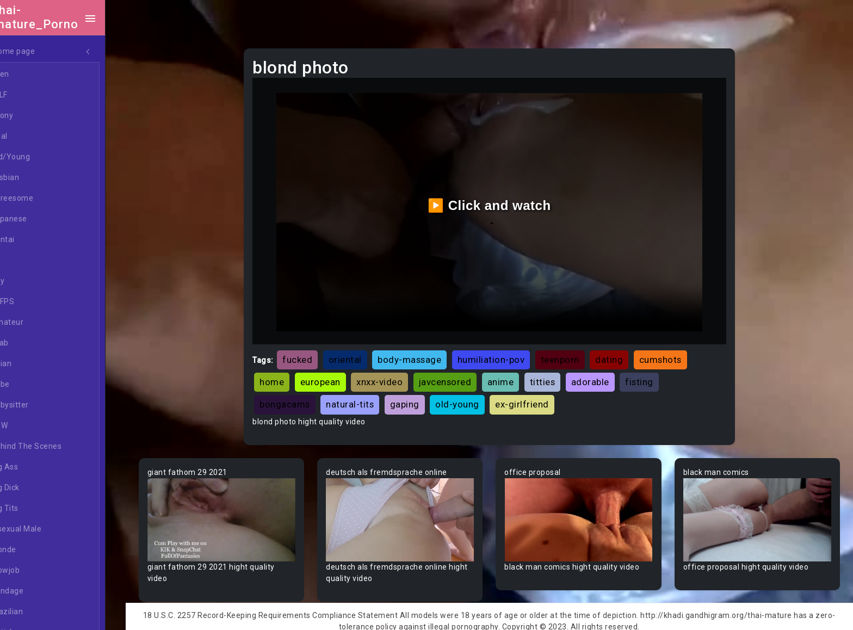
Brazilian (36, 612)
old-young (471, 398)
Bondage (36, 591)
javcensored (458, 375)
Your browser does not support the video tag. (235, 512)
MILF (29, 95)
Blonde (33, 550)
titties (556, 375)
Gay (27, 281)
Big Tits (34, 509)
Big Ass (34, 467)
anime (514, 375)
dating (622, 353)
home (285, 375)
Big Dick (34, 488)
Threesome (41, 198)
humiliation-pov (505, 353)
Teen (29, 74)
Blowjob (34, 571)
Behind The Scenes (55, 447)
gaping (418, 398)
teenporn (573, 353)
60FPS (32, 302)
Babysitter (39, 405)
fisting (653, 375)
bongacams (298, 398)
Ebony (31, 116)
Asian (30, 364)
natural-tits (363, 398)
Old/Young (40, 157)
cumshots (674, 353)
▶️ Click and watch (497, 202)
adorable (604, 375)
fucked (311, 353)
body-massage (423, 353)
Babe (30, 385)
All (25, 260)
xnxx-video (393, 375)
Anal (29, 136)
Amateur (36, 323)
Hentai (32, 240)
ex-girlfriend (536, 398)
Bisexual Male (45, 529)
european (334, 375)
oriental (358, 353)
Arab (29, 343)
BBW (29, 426)
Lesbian (34, 178)
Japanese (38, 219)
